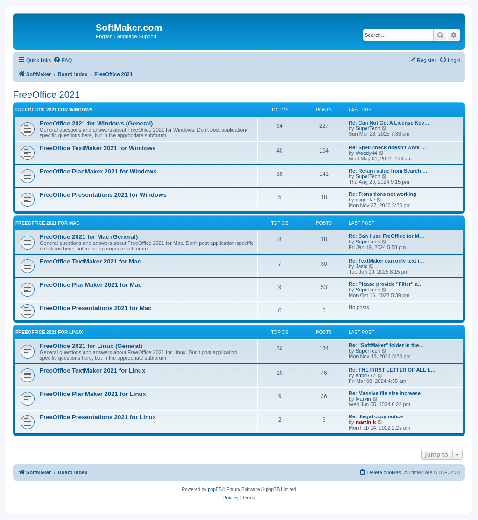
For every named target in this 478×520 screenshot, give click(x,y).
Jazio (362, 266)
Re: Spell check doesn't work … (387, 147)
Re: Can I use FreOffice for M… (386, 236)
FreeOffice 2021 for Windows (54, 109)
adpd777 (366, 375)
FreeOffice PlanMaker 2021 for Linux (93, 393)
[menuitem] (62, 60)
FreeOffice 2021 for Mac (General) (89, 236)
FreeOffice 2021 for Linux (49, 332)
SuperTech (368, 128)
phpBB (215, 489)
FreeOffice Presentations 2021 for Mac (96, 308)
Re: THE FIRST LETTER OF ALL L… (392, 370)
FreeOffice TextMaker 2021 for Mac (90, 261)
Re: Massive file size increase (385, 393)
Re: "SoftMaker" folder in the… (386, 345)
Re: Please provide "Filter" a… (386, 284)
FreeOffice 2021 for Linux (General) (91, 345)
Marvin (363, 399)
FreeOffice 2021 (46, 95)
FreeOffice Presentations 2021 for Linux (98, 417)
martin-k (366, 422)
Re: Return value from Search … (388, 170)
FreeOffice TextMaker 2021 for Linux (92, 370)
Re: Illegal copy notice (376, 416)
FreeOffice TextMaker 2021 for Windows (98, 148)
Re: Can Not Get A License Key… (389, 122)
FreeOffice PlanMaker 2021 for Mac (90, 284)
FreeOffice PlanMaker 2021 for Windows (98, 171)
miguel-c (365, 199)
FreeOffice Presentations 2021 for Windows (103, 194)
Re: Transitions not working (382, 194)
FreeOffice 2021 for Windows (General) (96, 123)
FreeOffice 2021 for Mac (47, 223)
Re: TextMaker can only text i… (386, 260)
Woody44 (366, 153)
